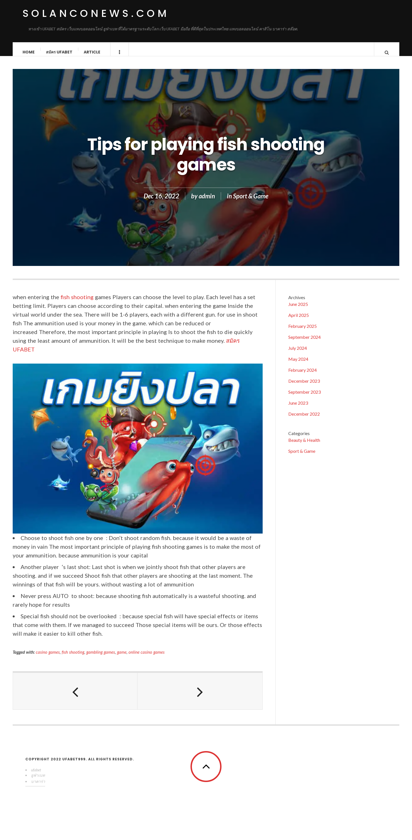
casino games (48, 657)
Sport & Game (250, 201)
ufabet (36, 775)
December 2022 (304, 419)
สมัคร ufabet (59, 52)
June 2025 (298, 309)
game (122, 657)
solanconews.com (96, 13)
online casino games (147, 657)
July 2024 (297, 353)
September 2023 (304, 397)
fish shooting (77, 302)
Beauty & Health (304, 445)
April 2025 (298, 320)
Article (92, 52)
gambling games (100, 657)
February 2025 (302, 331)
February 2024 (302, 375)
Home (29, 52)
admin (207, 201)
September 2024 (304, 342)
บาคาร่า (38, 787)
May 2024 (298, 364)
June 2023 (298, 408)
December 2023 (304, 386)
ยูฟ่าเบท (38, 780)
